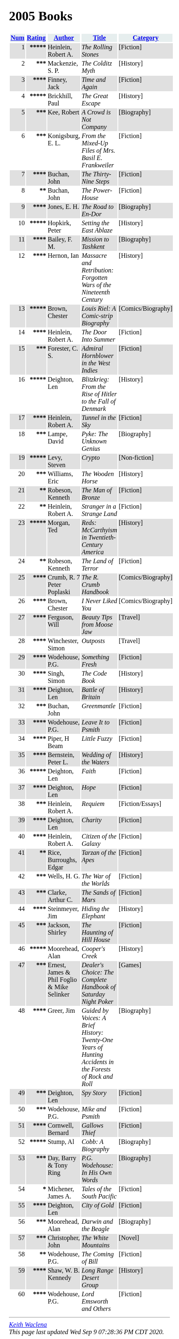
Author (64, 37)
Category (146, 37)
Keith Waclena (28, 1324)
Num (17, 37)
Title (99, 37)
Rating (36, 37)
